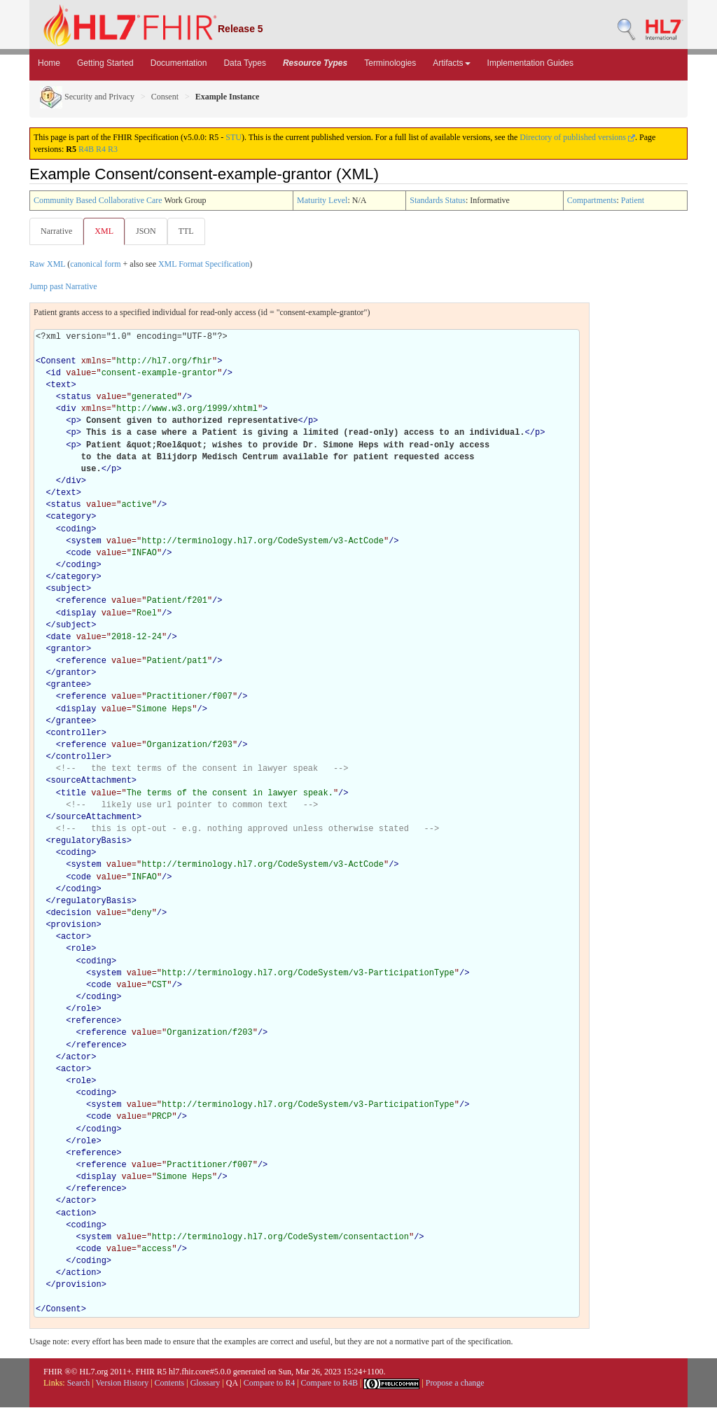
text (61, 386)
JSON (149, 231)
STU (233, 137)
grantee (68, 685)
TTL (190, 231)
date (61, 638)
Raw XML (47, 265)
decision (71, 914)
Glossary (205, 1383)
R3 (113, 149)
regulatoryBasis (89, 841)
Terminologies (390, 63)
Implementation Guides (530, 63)
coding (76, 530)
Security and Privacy (87, 97)
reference (83, 601)
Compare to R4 (269, 1383)
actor (73, 937)
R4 (101, 149)
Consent (165, 97)
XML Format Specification (203, 265)
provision (74, 925)
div (68, 409)
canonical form (95, 265)
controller (76, 734)
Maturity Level (322, 200)
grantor (68, 650)
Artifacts (451, 63)
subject (68, 589)
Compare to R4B (329, 1383)
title (73, 794)
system (86, 542)
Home (49, 63)
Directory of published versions (577, 137)
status (76, 398)
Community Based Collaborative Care (98, 200)
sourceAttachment (91, 781)
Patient (632, 200)
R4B (86, 149)
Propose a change (455, 1383)
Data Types (244, 63)
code (81, 554)
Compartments (592, 200)
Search (78, 1383)
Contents (170, 1383)
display (78, 614)
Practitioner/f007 (189, 697)
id (56, 374)
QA (232, 1383)
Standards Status (438, 200)
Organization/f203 (189, 746)
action (76, 1214)
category (71, 517)
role (81, 949)
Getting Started (105, 63)
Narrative (56, 231)
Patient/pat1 (176, 662)
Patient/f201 (176, 601)
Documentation (179, 63)
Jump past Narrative (63, 287)
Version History (122, 1383)
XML (105, 231)
